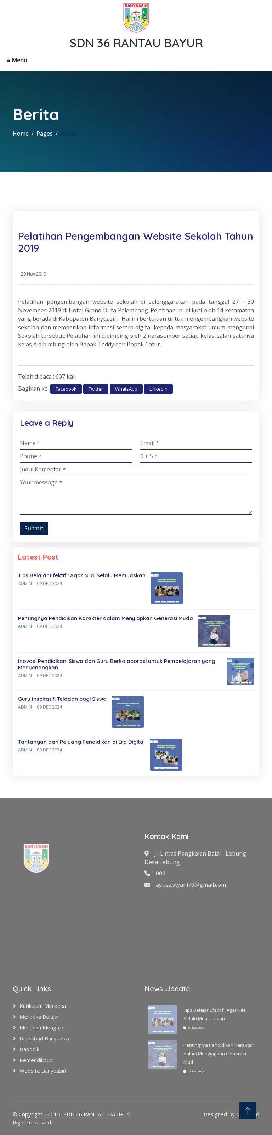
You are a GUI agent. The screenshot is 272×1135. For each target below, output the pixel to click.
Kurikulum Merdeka (42, 1005)
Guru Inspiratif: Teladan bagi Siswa (62, 699)
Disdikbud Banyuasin (44, 1038)
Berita (69, 133)
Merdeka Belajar (39, 1016)
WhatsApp (126, 389)
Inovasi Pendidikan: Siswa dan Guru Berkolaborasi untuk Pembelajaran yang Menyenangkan (116, 664)
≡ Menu (17, 60)
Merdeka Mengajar (42, 1027)
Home (21, 133)
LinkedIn (158, 389)
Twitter (96, 389)
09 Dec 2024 (49, 583)
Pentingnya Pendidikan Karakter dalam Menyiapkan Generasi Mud (218, 1053)
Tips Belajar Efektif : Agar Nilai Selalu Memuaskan (82, 575)
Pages (44, 133)
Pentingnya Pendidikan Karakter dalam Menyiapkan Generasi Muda (105, 618)
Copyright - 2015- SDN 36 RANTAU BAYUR (71, 1114)
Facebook (66, 389)
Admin (25, 583)
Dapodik (29, 1048)
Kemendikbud (36, 1059)
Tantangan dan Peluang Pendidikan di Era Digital (81, 741)
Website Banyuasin (42, 1070)
